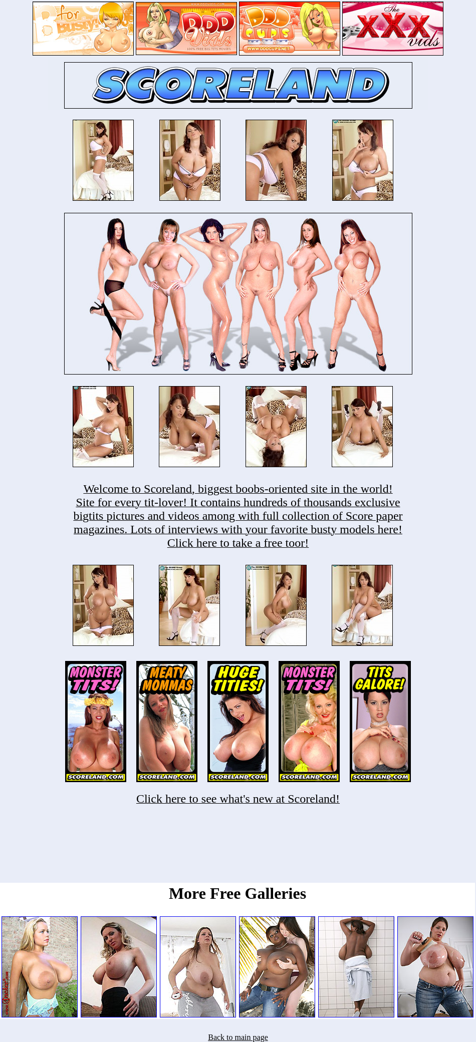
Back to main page (238, 1037)
